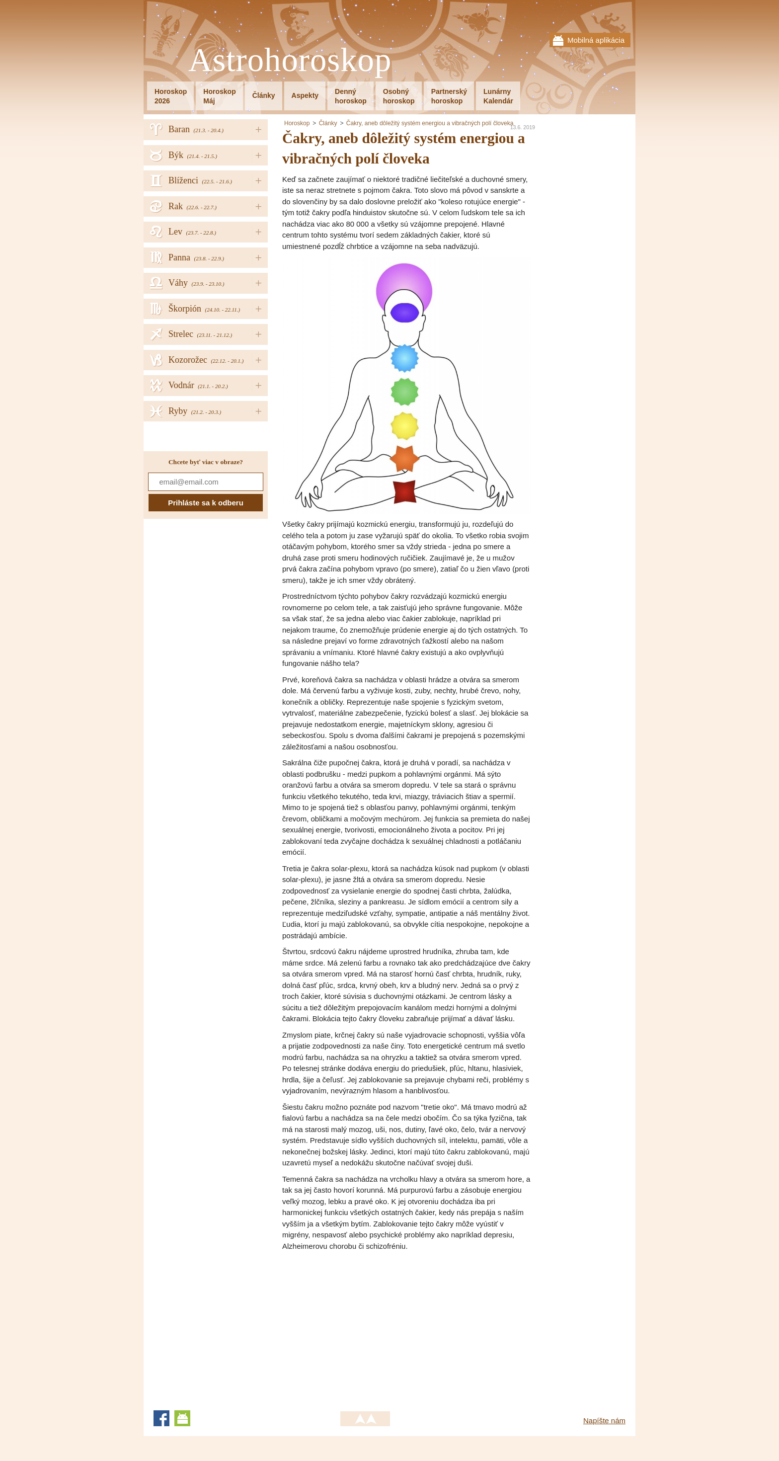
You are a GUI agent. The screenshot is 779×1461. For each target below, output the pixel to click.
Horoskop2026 (171, 96)
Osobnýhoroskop (399, 96)
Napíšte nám (604, 1420)
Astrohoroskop (289, 60)
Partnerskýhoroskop (449, 96)
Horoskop (297, 123)
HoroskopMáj (219, 96)
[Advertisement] (365, 1326)
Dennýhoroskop (351, 96)
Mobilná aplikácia (595, 40)
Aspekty (305, 95)
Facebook (161, 1418)
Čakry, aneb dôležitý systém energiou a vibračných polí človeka (430, 123)
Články (263, 95)
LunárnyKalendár (498, 96)
